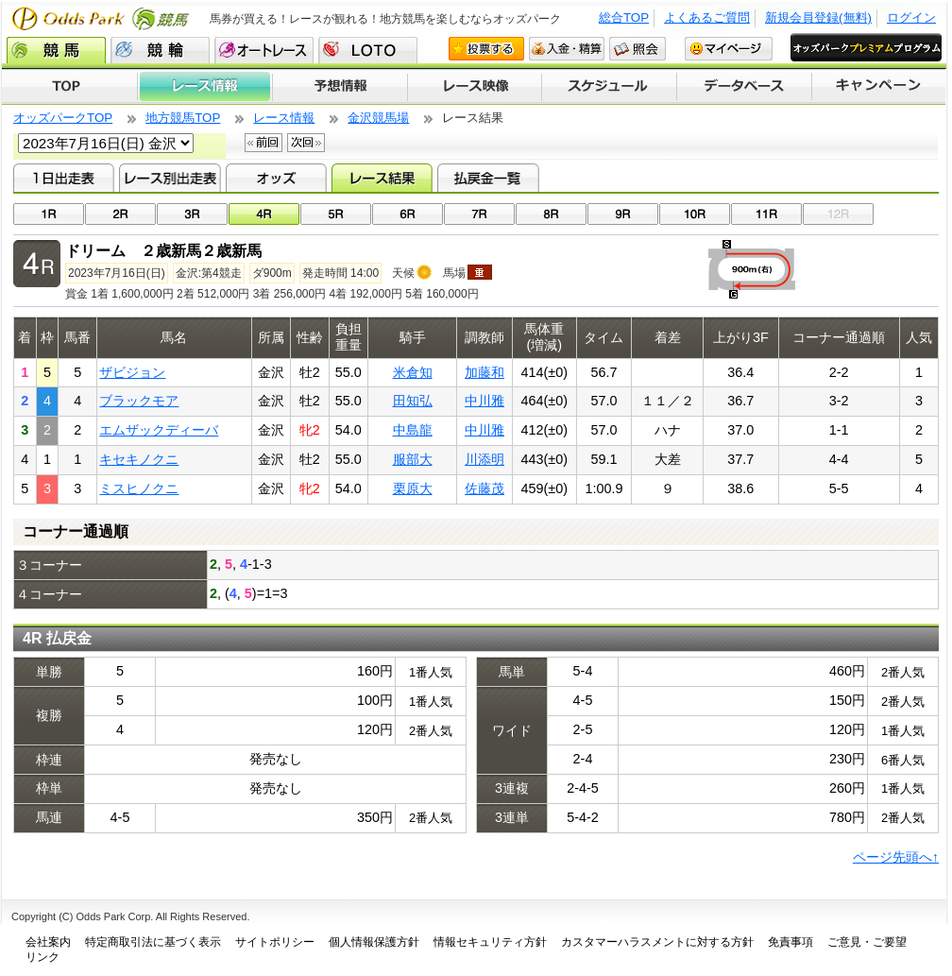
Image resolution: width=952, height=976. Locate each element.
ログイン (911, 17)
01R (48, 214)
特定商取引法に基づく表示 (153, 942)
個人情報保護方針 (374, 942)
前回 (263, 142)
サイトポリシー (274, 942)
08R (551, 214)
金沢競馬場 (378, 118)
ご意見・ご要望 (867, 942)
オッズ (276, 177)
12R (838, 214)
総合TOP (624, 17)
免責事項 (790, 942)
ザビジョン (132, 372)
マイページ (729, 48)
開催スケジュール (609, 87)
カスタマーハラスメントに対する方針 (657, 942)
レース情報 (204, 87)
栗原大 (413, 488)
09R (622, 214)
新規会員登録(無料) (818, 17)
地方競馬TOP (182, 118)
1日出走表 (63, 177)
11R (766, 214)
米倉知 (413, 372)
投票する (486, 48)
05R (335, 214)
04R (264, 214)
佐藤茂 (484, 488)
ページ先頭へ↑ (896, 857)
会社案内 (48, 942)
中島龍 (413, 429)
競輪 (160, 50)
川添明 (484, 459)
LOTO (367, 50)
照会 (637, 48)
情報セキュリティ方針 (490, 942)
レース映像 (474, 87)
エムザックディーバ (158, 429)
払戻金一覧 (487, 177)
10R (694, 214)
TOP (69, 87)
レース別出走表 (169, 177)
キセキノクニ (138, 459)
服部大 (413, 459)
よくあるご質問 (707, 17)
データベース (744, 87)
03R (192, 214)
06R (407, 214)
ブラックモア (138, 400)
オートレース (264, 50)
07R (479, 214)
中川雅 (484, 400)
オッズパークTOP (62, 118)
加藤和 (484, 372)
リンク (43, 957)
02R (120, 214)
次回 (306, 142)
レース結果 (382, 177)
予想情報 (339, 87)
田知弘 (413, 400)
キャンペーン (879, 87)
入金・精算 (566, 48)
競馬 (56, 50)
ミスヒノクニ (138, 488)
